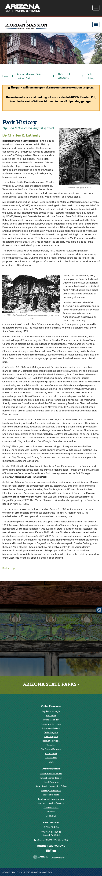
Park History (19, 123)
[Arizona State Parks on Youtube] (54, 851)
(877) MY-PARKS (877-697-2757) (51, 839)
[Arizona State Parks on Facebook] (47, 851)
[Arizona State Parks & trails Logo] (22, 8)
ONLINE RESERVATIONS (51, 845)
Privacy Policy (16, 872)
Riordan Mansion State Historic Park (29, 76)
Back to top (8, 568)
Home (5, 76)
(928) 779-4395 (51, 827)
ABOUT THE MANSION (64, 76)
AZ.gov (5, 872)
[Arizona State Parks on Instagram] (50, 851)
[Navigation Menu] (95, 7)
